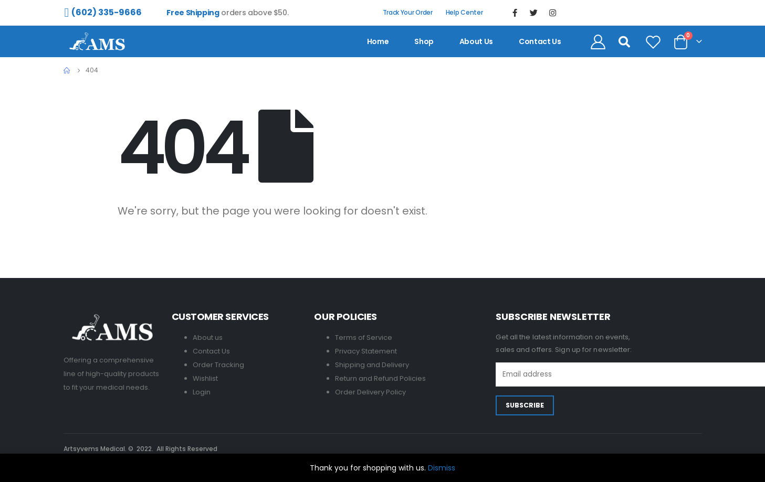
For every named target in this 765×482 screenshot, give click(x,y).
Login (202, 392)
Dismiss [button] (441, 468)
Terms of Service (363, 337)
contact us (540, 41)
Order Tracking (218, 365)
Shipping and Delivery (372, 365)
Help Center (464, 12)
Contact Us (211, 351)
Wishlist (205, 378)
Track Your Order (408, 12)
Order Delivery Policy (370, 392)
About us (476, 41)
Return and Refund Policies (380, 378)
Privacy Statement (366, 351)
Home (378, 41)
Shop (424, 41)
